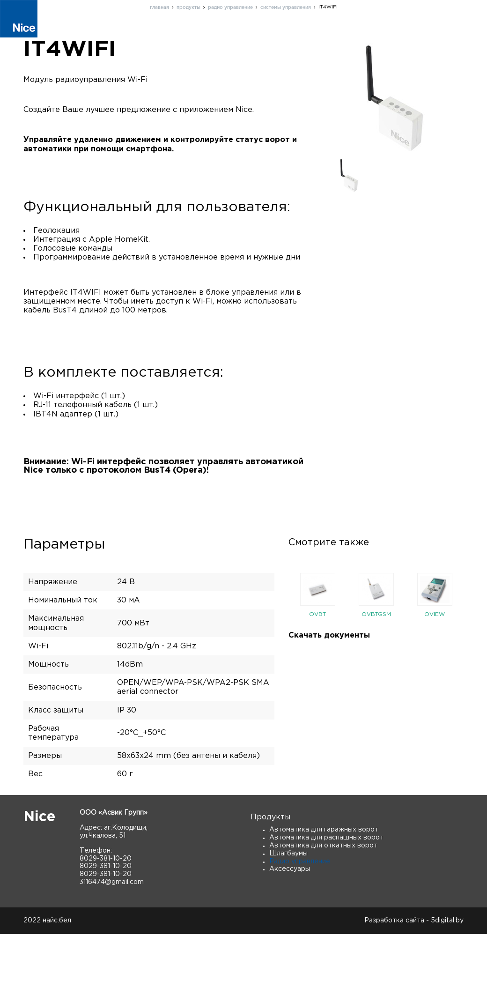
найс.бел (57, 981)
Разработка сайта (394, 981)
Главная (105, 34)
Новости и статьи (361, 34)
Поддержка (243, 34)
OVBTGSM (376, 675)
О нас (197, 34)
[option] (317, 658)
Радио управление (299, 922)
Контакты (297, 34)
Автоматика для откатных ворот (323, 906)
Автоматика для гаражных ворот (323, 890)
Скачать (422, 34)
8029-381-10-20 (106, 919)
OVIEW (434, 675)
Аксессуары (289, 930)
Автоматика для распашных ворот (326, 898)
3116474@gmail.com (112, 943)
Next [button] (470, 658)
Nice (39, 878)
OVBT (317, 675)
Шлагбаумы (288, 914)
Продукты (153, 34)
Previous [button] (281, 658)
